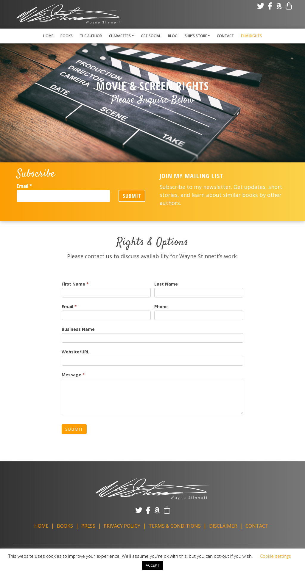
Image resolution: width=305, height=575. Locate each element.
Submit (132, 195)
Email (24, 185)
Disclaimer (223, 526)
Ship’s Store (196, 35)
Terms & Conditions (175, 526)
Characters (120, 35)
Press (88, 526)
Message (73, 374)
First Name (75, 284)
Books (66, 35)
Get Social (151, 35)
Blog (173, 35)
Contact (225, 35)
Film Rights (251, 35)
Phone (161, 306)
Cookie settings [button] (275, 556)
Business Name (78, 329)
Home (48, 35)
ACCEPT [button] (152, 565)
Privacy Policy (122, 526)
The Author (91, 35)
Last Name (166, 284)
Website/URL (75, 352)
